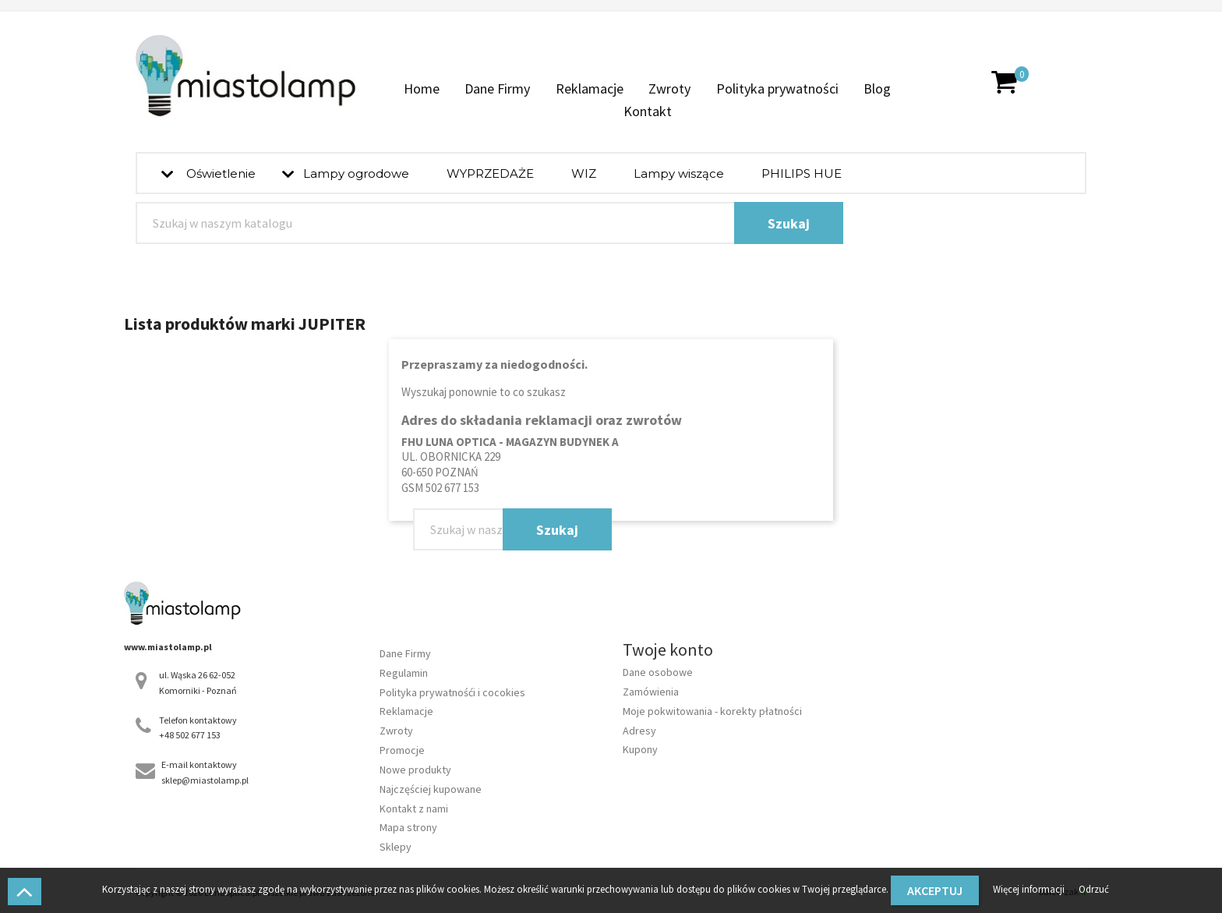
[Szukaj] (489, 223)
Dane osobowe (658, 672)
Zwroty (669, 88)
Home (422, 88)
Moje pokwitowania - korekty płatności (712, 711)
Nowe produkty (415, 770)
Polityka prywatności (777, 88)
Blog (877, 88)
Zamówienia (651, 692)
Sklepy (395, 847)
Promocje (402, 750)
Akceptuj (934, 890)
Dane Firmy (497, 88)
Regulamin (404, 673)
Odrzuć (1094, 889)
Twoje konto (668, 649)
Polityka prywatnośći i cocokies (452, 692)
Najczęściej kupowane (431, 789)
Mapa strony (408, 827)
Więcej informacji (1030, 889)
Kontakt (647, 111)
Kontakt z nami (414, 809)
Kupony (640, 749)
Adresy (639, 731)
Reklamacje (589, 88)
